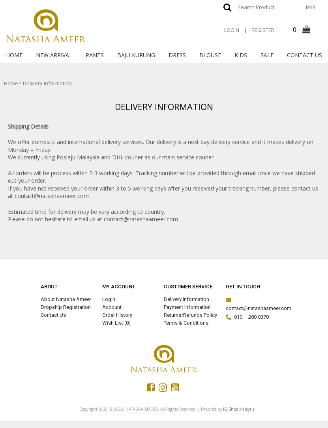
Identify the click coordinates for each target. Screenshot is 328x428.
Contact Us (53, 315)
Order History (117, 315)
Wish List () (116, 323)
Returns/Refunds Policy (190, 315)
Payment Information (187, 307)
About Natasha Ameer (66, 299)
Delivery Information (186, 299)
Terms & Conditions (186, 323)
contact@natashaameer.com (253, 304)
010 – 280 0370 (247, 317)
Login (108, 299)
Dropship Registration (66, 307)
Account (112, 307)
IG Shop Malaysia (239, 409)
